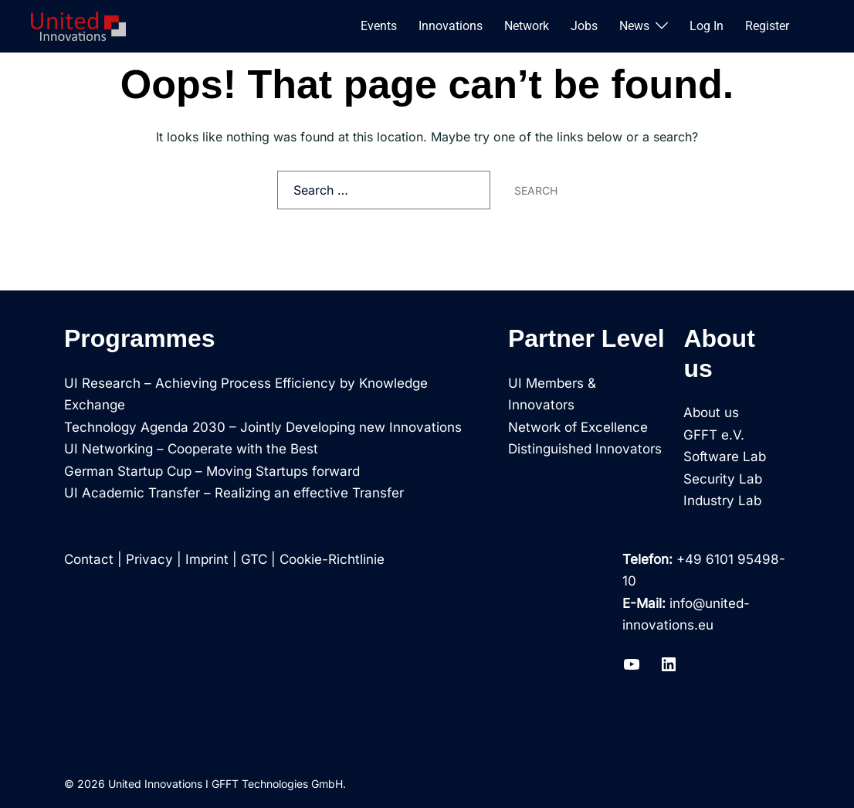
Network (526, 26)
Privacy (149, 559)
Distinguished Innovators (585, 449)
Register (767, 26)
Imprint (207, 559)
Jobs (584, 26)
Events (379, 26)
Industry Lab (722, 500)
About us (711, 412)
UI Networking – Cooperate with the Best (191, 449)
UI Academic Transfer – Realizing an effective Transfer (234, 493)
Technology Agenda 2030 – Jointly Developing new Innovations (263, 427)
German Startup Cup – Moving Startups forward (212, 471)
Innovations (451, 26)
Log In (707, 26)
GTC (254, 559)
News (634, 26)
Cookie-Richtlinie (332, 559)
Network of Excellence (578, 427)
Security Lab (722, 479)
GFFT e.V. (713, 435)
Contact (89, 559)
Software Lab (724, 456)
